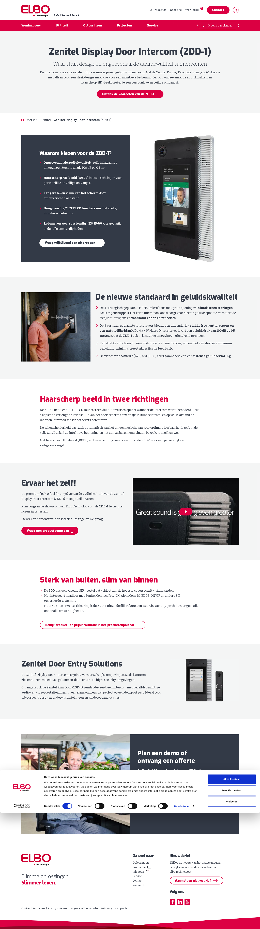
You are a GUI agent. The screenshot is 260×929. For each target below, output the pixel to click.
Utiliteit (62, 26)
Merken (32, 120)
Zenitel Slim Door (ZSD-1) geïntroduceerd (76, 688)
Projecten (124, 26)
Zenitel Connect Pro (99, 596)
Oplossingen (92, 26)
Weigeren (231, 917)
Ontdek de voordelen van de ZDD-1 (128, 94)
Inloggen (138, 871)
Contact (218, 10)
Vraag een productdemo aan (48, 531)
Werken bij (192, 10)
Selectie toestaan (232, 906)
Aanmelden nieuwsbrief (193, 881)
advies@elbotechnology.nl (201, 812)
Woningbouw (31, 26)
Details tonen (182, 922)
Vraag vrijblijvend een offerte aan (70, 243)
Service (152, 26)
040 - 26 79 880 (154, 812)
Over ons (176, 10)
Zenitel (46, 120)
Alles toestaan (231, 895)
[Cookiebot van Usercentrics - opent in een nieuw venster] (22, 922)
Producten (158, 10)
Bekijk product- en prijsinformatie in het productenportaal (89, 625)
